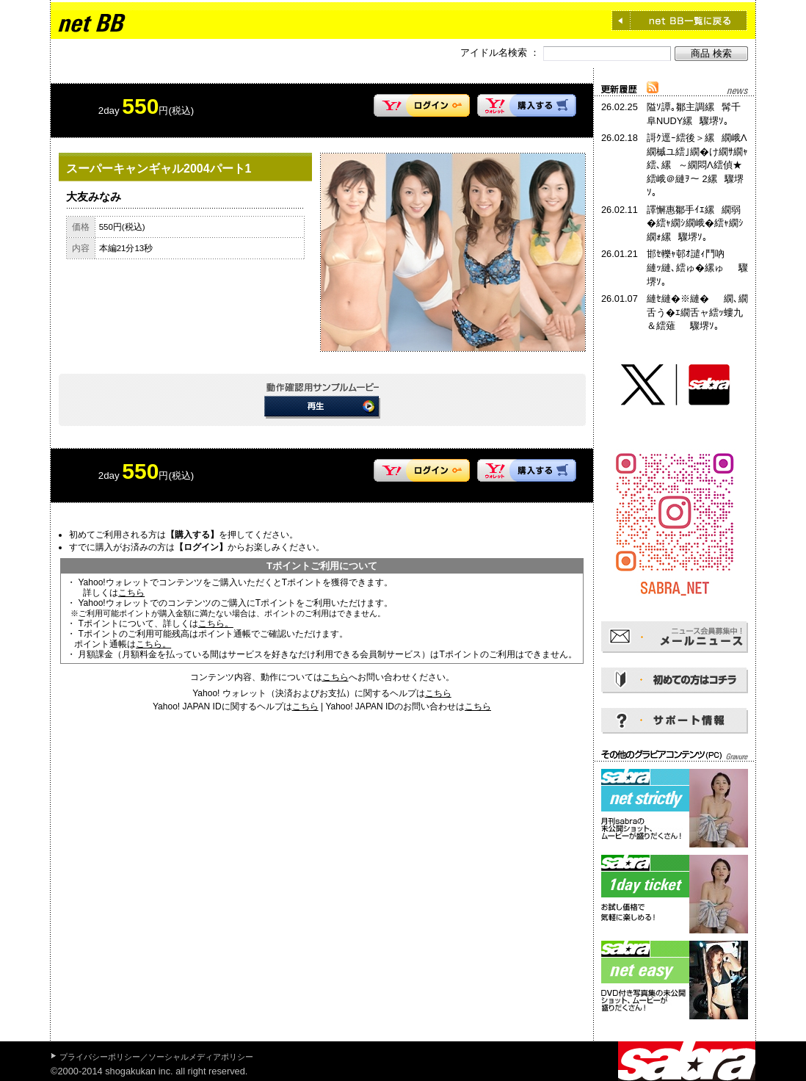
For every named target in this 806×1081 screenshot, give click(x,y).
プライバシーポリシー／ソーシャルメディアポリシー (156, 1056)
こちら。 (215, 623)
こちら (131, 593)
